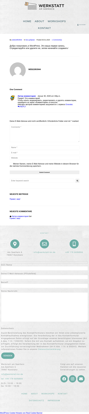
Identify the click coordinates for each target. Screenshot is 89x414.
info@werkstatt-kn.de (45, 252)
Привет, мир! (15, 199)
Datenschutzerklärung (49, 349)
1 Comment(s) (57, 40)
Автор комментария (27, 96)
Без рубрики (30, 40)
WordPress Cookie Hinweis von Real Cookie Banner (21, 413)
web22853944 (17, 40)
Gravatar (69, 104)
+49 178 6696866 (74, 252)
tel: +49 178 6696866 (12, 379)
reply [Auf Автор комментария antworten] (22, 107)
